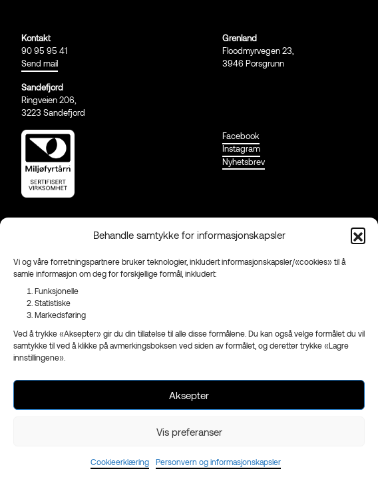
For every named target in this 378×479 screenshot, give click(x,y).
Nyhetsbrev (243, 161)
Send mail (39, 63)
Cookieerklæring (120, 461)
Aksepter (189, 395)
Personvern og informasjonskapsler (218, 461)
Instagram (241, 148)
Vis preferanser (189, 432)
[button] (358, 234)
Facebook (241, 135)
